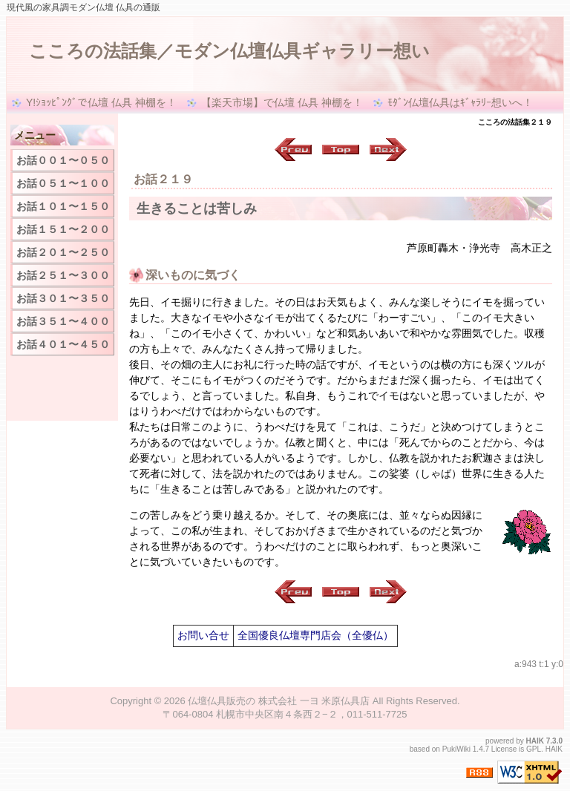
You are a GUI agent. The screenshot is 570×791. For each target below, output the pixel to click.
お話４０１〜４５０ (63, 344)
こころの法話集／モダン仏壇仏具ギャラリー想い (229, 51)
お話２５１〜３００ (63, 275)
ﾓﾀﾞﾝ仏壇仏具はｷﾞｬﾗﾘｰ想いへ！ (460, 102)
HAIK (535, 741)
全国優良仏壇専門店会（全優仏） (315, 635)
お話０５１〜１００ (63, 183)
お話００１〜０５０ (63, 160)
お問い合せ (203, 635)
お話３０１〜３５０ (63, 298)
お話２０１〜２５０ (63, 252)
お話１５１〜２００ (63, 229)
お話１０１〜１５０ (63, 206)
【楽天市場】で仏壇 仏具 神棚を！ (282, 102)
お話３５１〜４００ (63, 321)
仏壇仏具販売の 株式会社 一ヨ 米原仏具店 (279, 700)
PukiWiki (456, 749)
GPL (533, 749)
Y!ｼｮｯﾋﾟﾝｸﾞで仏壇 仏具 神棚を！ (101, 102)
